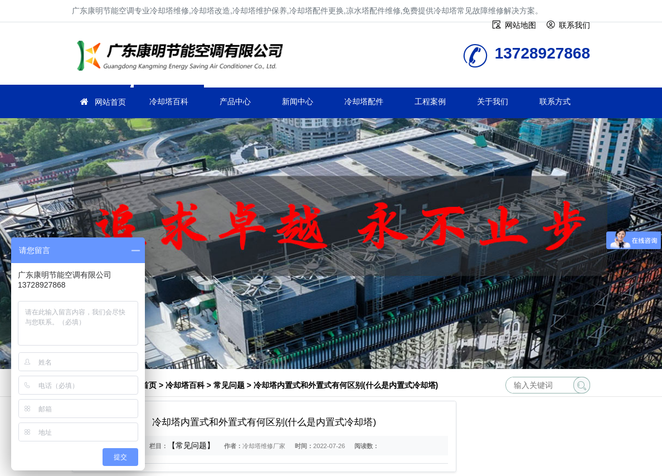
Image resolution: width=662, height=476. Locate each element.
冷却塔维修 (183, 57)
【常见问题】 (191, 445)
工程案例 (430, 101)
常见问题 (229, 385)
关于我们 (492, 101)
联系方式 (555, 101)
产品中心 (235, 101)
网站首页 (110, 102)
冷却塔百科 (168, 101)
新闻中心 (297, 101)
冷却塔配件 (363, 101)
